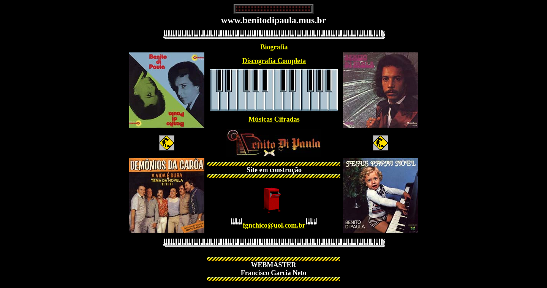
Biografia (274, 47)
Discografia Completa (274, 61)
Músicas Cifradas (274, 119)
